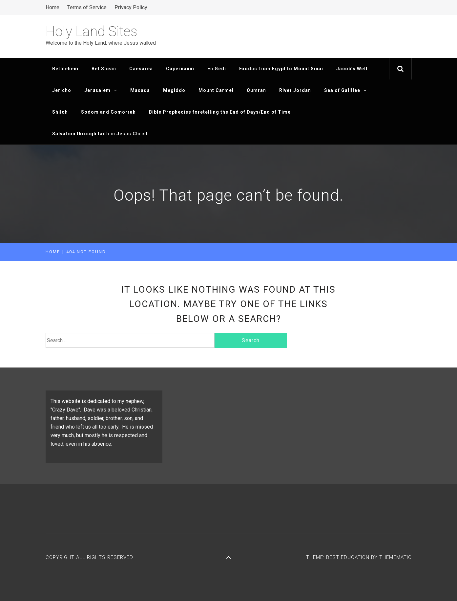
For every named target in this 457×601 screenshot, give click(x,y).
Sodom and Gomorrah (108, 112)
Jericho (61, 90)
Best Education (348, 557)
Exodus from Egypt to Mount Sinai (281, 68)
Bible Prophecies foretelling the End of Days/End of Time (220, 112)
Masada (140, 90)
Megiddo (174, 90)
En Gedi (216, 68)
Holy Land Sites (91, 31)
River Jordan (295, 90)
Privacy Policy (130, 7)
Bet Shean (104, 68)
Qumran (256, 90)
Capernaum (180, 68)
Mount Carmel (216, 90)
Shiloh (60, 112)
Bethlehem (65, 68)
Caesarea (141, 68)
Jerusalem (100, 90)
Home (52, 7)
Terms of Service (87, 7)
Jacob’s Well (351, 68)
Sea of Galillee (345, 90)
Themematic (395, 557)
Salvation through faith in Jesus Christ (100, 133)
